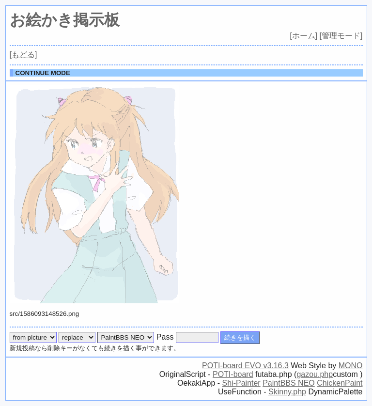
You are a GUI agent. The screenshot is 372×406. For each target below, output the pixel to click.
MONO (351, 365)
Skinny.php (287, 392)
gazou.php (314, 374)
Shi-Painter (241, 383)
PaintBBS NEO (289, 383)
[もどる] (23, 54)
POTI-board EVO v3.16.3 (245, 365)
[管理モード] (341, 35)
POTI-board (233, 374)
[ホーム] (303, 35)
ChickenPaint (339, 383)
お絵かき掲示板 (65, 20)
